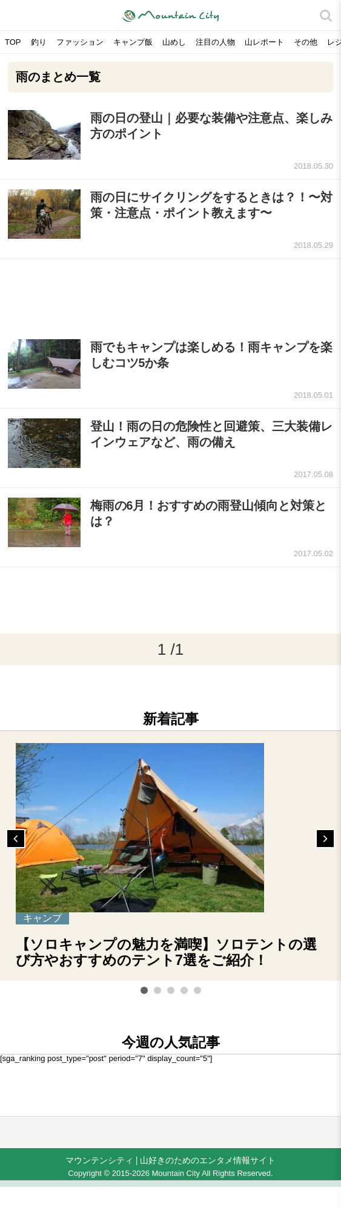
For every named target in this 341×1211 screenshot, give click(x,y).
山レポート (264, 42)
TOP (13, 42)
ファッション (80, 42)
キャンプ (42, 918)
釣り (39, 42)
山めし (174, 42)
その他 (305, 42)
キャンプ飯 (133, 42)
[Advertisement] (170, 294)
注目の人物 (215, 42)
